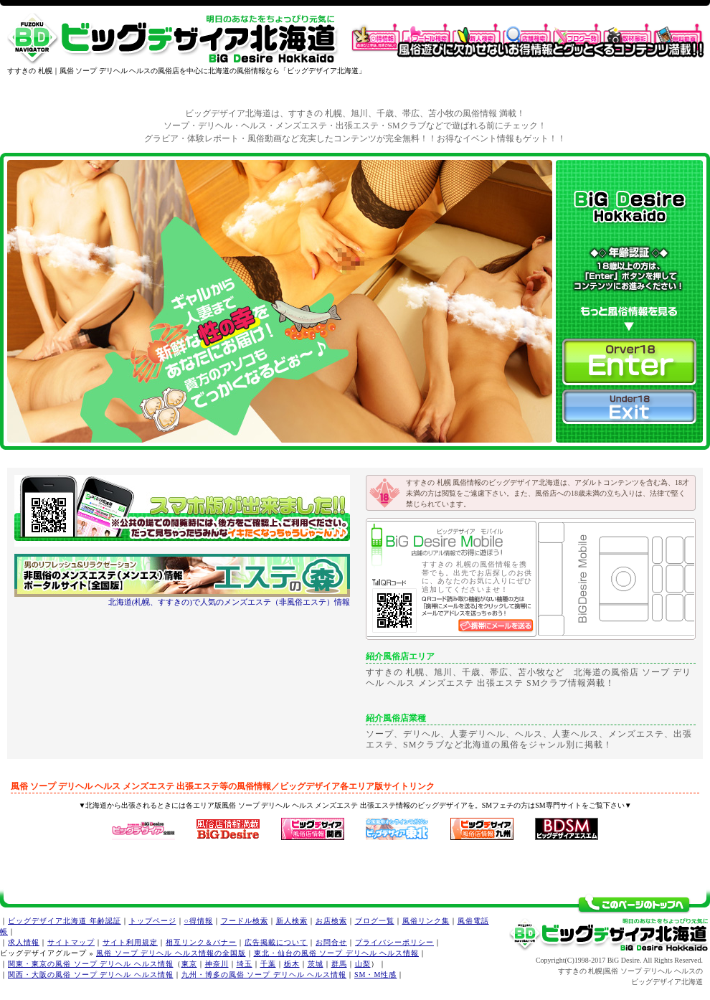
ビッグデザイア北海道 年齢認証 (64, 921)
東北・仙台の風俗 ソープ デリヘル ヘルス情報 (337, 953)
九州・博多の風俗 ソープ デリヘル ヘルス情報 (264, 974)
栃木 (292, 964)
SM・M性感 (375, 974)
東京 (189, 964)
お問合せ (331, 942)
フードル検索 (244, 921)
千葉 (268, 964)
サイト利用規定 (130, 942)
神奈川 (217, 964)
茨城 (315, 964)
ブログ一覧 (374, 921)
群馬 (339, 964)
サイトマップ (71, 942)
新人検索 (292, 921)
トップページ (152, 921)
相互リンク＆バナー (201, 942)
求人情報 (23, 942)
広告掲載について (276, 942)
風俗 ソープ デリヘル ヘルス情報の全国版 (171, 953)
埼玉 (244, 964)
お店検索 (331, 921)
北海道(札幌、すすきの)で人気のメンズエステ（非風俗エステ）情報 (229, 602)
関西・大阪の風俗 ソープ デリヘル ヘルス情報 (91, 974)
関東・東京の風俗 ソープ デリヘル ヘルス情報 (91, 964)
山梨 (363, 964)
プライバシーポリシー (394, 942)
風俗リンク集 (426, 921)
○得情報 (198, 921)
